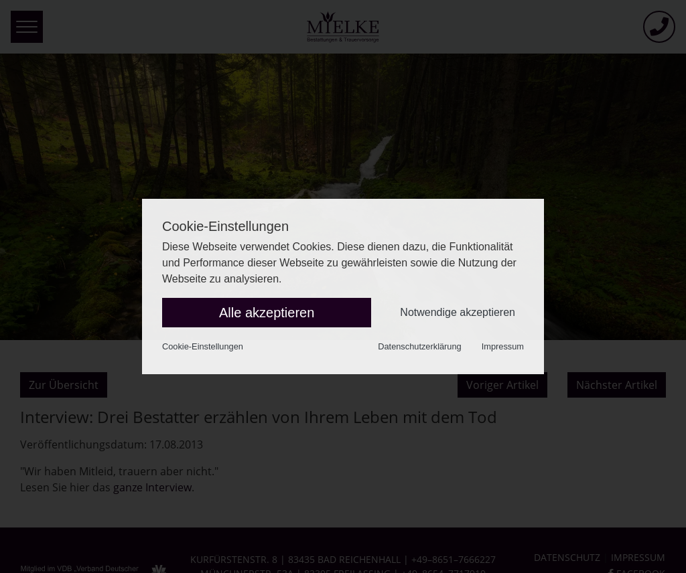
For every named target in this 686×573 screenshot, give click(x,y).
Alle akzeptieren (266, 312)
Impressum (503, 346)
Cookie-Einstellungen (202, 346)
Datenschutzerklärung (419, 346)
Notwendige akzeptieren (457, 312)
